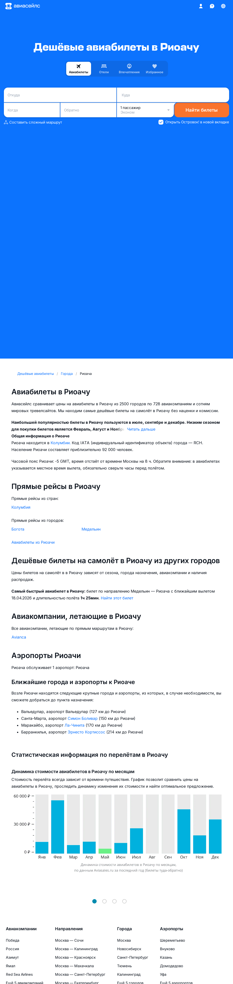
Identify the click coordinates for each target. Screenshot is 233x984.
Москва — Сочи (69, 940)
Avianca (18, 637)
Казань (166, 957)
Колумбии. (61, 442)
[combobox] (60, 95)
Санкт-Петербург (132, 957)
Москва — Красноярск (75, 957)
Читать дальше (141, 429)
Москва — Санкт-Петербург (80, 974)
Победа (12, 940)
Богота (17, 529)
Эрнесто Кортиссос (87, 732)
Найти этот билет (117, 598)
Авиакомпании (21, 928)
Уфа (163, 974)
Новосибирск (129, 949)
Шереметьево (172, 940)
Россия (12, 949)
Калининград (128, 974)
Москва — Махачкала (74, 966)
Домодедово (171, 966)
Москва (124, 940)
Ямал (10, 966)
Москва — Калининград (76, 949)
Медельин (91, 529)
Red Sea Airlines (19, 974)
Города (124, 928)
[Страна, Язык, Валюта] (223, 6)
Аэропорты (171, 928)
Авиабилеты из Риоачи (33, 542)
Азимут (12, 957)
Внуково (167, 949)
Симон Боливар (83, 718)
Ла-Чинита (75, 725)
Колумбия (20, 507)
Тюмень (124, 966)
